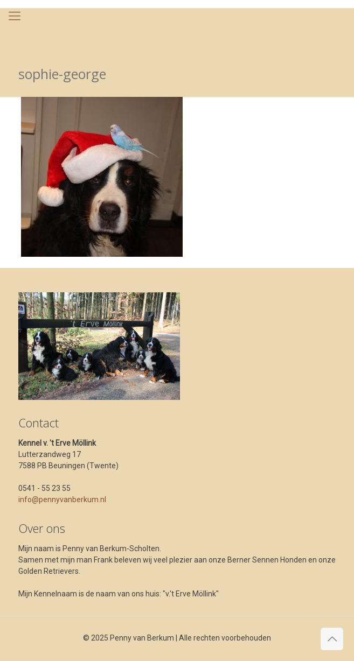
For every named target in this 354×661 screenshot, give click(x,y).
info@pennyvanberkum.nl (62, 499)
